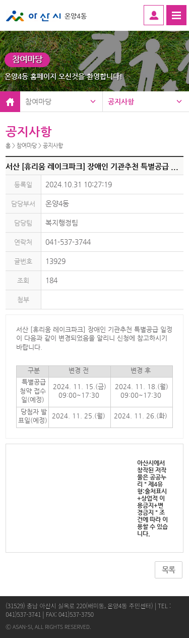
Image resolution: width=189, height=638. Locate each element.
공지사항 (121, 101)
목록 (168, 569)
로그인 (154, 15)
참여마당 (38, 101)
